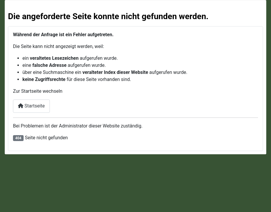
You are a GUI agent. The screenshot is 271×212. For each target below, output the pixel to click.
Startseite (31, 106)
